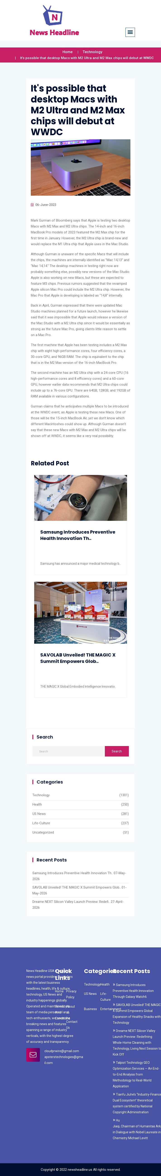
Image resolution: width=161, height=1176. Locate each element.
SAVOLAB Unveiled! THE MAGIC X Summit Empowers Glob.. (77, 658)
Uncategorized (43, 832)
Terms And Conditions (62, 1012)
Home (67, 52)
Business (90, 1009)
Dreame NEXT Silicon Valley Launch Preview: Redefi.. (71, 902)
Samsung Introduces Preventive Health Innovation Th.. (77, 535)
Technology (92, 52)
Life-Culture (41, 823)
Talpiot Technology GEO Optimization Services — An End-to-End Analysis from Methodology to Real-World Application (136, 1074)
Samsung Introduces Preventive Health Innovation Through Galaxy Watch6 (133, 991)
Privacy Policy (71, 994)
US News (39, 814)
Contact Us (71, 1024)
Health (37, 804)
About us (70, 1009)
